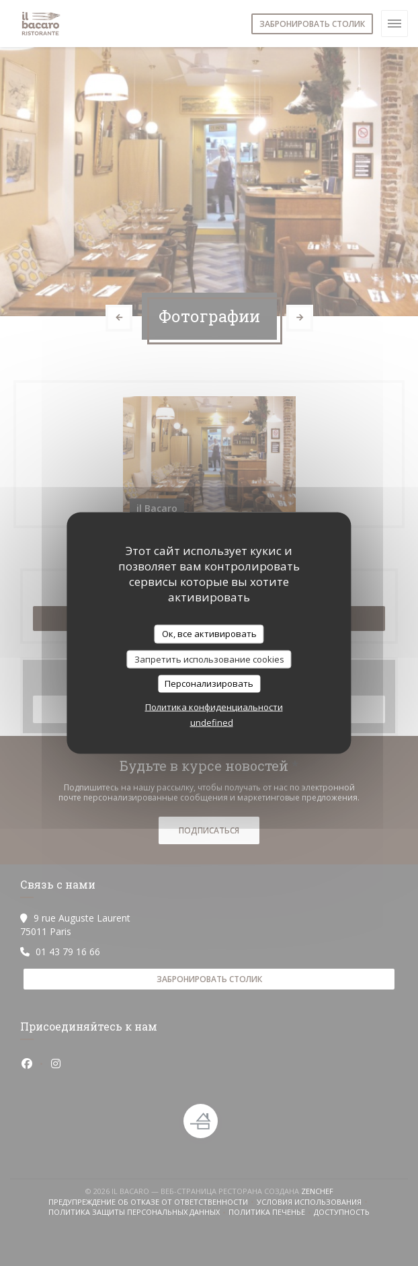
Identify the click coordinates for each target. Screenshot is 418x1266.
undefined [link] (211, 722)
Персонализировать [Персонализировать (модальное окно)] (209, 683)
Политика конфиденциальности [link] (214, 706)
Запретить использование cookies (209, 659)
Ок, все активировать (209, 634)
